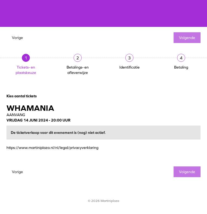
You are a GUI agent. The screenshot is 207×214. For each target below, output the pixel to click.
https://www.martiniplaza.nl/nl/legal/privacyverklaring (52, 147)
